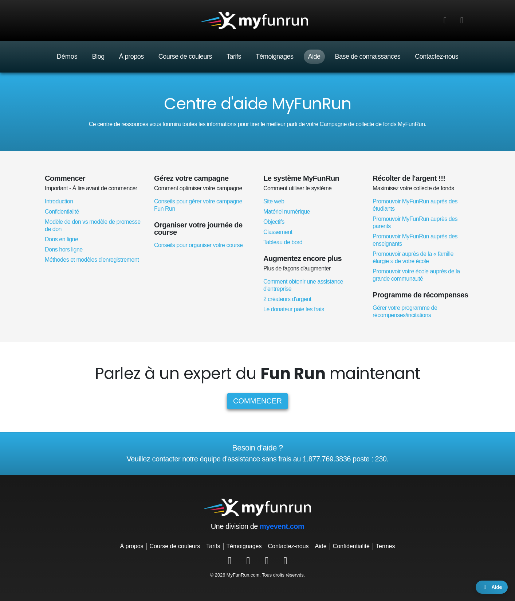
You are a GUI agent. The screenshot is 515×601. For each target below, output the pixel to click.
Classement (277, 232)
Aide (314, 56)
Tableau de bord (282, 242)
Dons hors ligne (64, 249)
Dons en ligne (61, 239)
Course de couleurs (185, 56)
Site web (273, 201)
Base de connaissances (368, 56)
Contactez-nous (436, 56)
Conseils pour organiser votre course (198, 245)
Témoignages (275, 56)
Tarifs (234, 56)
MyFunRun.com (243, 575)
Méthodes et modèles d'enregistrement (92, 260)
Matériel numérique (286, 211)
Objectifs (273, 222)
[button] (461, 20)
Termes (385, 546)
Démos (67, 56)
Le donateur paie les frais (293, 309)
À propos (131, 56)
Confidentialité (62, 211)
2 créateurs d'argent (287, 299)
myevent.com (282, 526)
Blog (98, 56)
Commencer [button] (257, 401)
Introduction (59, 201)
